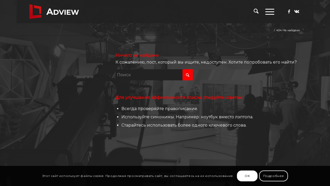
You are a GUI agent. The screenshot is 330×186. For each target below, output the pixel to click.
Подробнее (273, 176)
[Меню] (268, 11)
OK (247, 176)
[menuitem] (256, 11)
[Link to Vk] (297, 11)
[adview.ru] (54, 11)
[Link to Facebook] (289, 11)
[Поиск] (256, 11)
